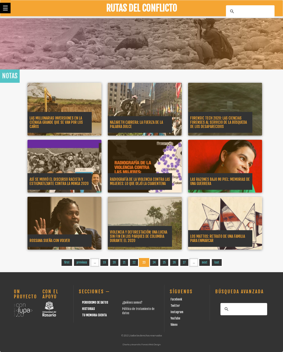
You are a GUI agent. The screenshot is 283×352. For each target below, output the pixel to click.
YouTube (175, 318)
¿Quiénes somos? (132, 302)
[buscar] (249, 11)
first (67, 262)
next (204, 262)
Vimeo (174, 324)
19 (104, 262)
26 (174, 262)
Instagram (177, 312)
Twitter (175, 305)
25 (164, 262)
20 (114, 262)
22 (134, 262)
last (216, 262)
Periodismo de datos (95, 302)
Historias (88, 309)
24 (154, 262)
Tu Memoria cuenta (94, 315)
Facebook (176, 299)
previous (82, 262)
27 (184, 262)
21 (124, 262)
